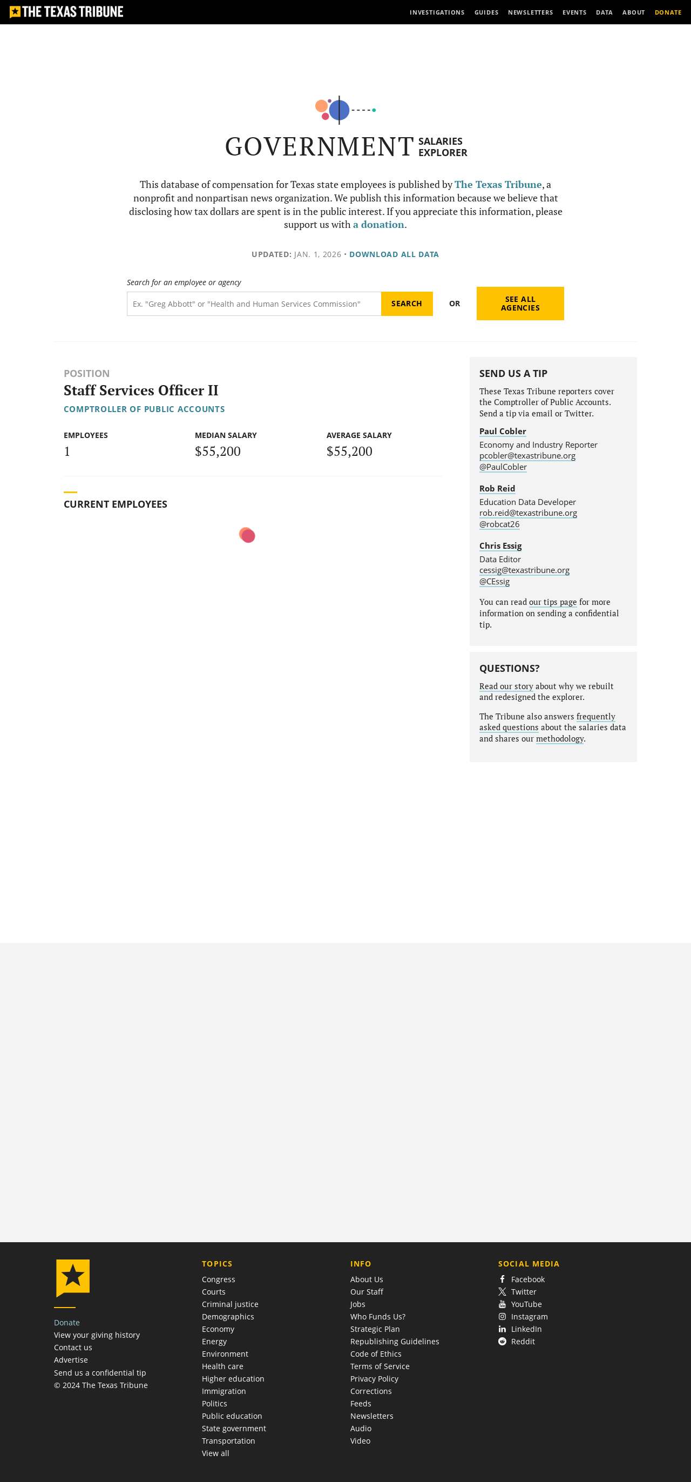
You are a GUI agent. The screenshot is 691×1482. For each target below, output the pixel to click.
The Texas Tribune (498, 184)
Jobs (357, 1304)
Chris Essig (500, 545)
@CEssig (494, 581)
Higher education (233, 1378)
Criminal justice (230, 1304)
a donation (378, 224)
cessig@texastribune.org (524, 569)
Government (320, 146)
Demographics (228, 1316)
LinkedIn (520, 1329)
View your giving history (97, 1335)
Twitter (517, 1291)
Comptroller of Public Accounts (144, 408)
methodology (560, 738)
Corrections (371, 1391)
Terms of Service (380, 1366)
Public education (232, 1416)
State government (234, 1428)
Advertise (71, 1360)
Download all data (394, 254)
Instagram (523, 1316)
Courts (214, 1291)
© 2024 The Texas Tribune (101, 1385)
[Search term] (254, 304)
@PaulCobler (503, 466)
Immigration (224, 1391)
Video (360, 1441)
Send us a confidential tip (100, 1373)
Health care (222, 1366)
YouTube (520, 1304)
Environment (225, 1354)
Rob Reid (497, 488)
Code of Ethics (376, 1354)
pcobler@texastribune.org (527, 455)
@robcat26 (499, 523)
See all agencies (520, 303)
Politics (214, 1403)
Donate (67, 1322)
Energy (214, 1341)
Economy (218, 1329)
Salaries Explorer (443, 146)
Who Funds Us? (377, 1316)
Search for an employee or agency (184, 282)
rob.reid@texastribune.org (528, 512)
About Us (366, 1279)
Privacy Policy (374, 1378)
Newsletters (372, 1416)
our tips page (553, 602)
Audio (360, 1428)
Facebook (521, 1279)
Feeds (360, 1403)
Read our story (506, 686)
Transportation (228, 1441)
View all (215, 1453)
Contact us (73, 1347)
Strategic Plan (375, 1329)
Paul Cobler (502, 431)
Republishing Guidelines (394, 1341)
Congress (218, 1279)
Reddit (516, 1341)
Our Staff (366, 1291)
